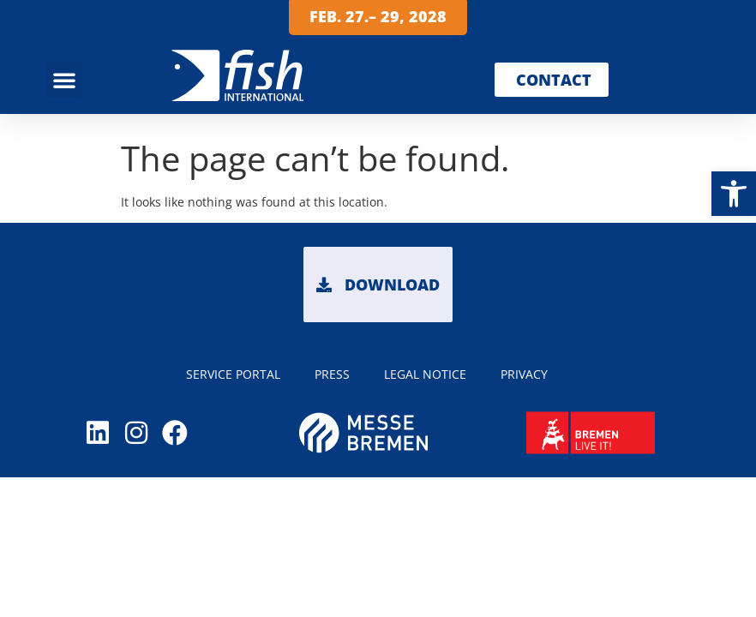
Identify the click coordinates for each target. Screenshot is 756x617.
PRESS (332, 374)
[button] (733, 193)
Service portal (233, 374)
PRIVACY (524, 374)
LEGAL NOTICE (425, 374)
